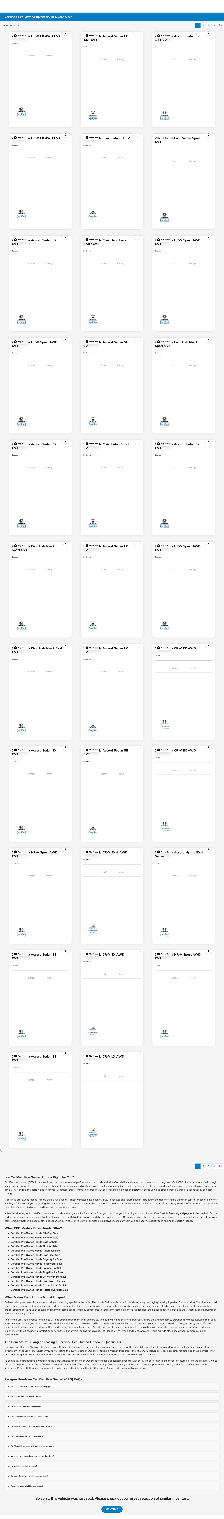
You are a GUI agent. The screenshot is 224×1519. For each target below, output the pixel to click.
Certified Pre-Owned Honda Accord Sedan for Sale (39, 1285)
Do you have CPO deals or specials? (26, 1406)
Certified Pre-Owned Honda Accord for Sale (35, 1250)
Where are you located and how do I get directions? (32, 1456)
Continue (112, 1509)
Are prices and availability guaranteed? (27, 1486)
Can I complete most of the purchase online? (29, 1416)
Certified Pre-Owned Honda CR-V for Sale (34, 1233)
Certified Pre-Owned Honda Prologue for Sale (36, 1268)
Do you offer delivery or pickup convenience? (29, 1476)
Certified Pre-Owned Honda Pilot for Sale (34, 1246)
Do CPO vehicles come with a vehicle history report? (32, 1446)
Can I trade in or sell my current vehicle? (27, 1436)
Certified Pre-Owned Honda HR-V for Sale (34, 1237)
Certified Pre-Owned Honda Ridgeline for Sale (37, 1272)
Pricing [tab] (49, 55)
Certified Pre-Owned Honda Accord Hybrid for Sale (39, 1290)
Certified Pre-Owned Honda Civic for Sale (34, 1242)
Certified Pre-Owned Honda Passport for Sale (36, 1263)
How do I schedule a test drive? (24, 1466)
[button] (20, 35)
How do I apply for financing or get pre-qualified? (31, 1426)
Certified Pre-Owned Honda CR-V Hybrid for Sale (38, 1277)
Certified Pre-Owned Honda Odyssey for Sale (36, 1259)
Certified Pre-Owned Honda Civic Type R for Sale (38, 1281)
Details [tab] (31, 55)
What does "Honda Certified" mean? (26, 1396)
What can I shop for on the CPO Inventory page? (31, 1386)
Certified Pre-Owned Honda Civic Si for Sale (35, 1255)
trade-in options (82, 1217)
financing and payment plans (185, 1213)
